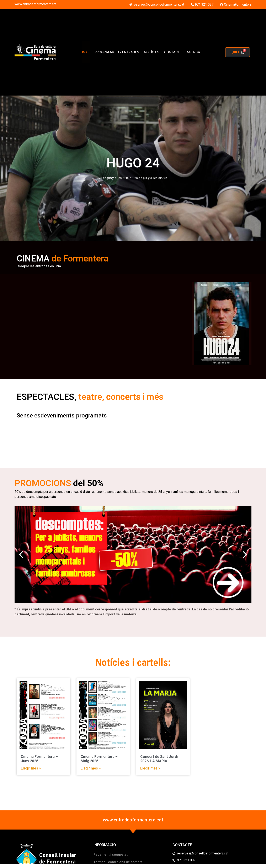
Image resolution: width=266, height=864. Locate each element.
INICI (86, 52)
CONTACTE (173, 52)
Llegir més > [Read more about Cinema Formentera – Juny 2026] (31, 768)
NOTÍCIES (151, 52)
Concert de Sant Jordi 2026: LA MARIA (159, 758)
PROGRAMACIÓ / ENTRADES (117, 52)
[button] (21, 554)
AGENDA (193, 52)
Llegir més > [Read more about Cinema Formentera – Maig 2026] (91, 768)
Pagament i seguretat (111, 855)
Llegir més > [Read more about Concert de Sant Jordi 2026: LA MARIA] (150, 768)
